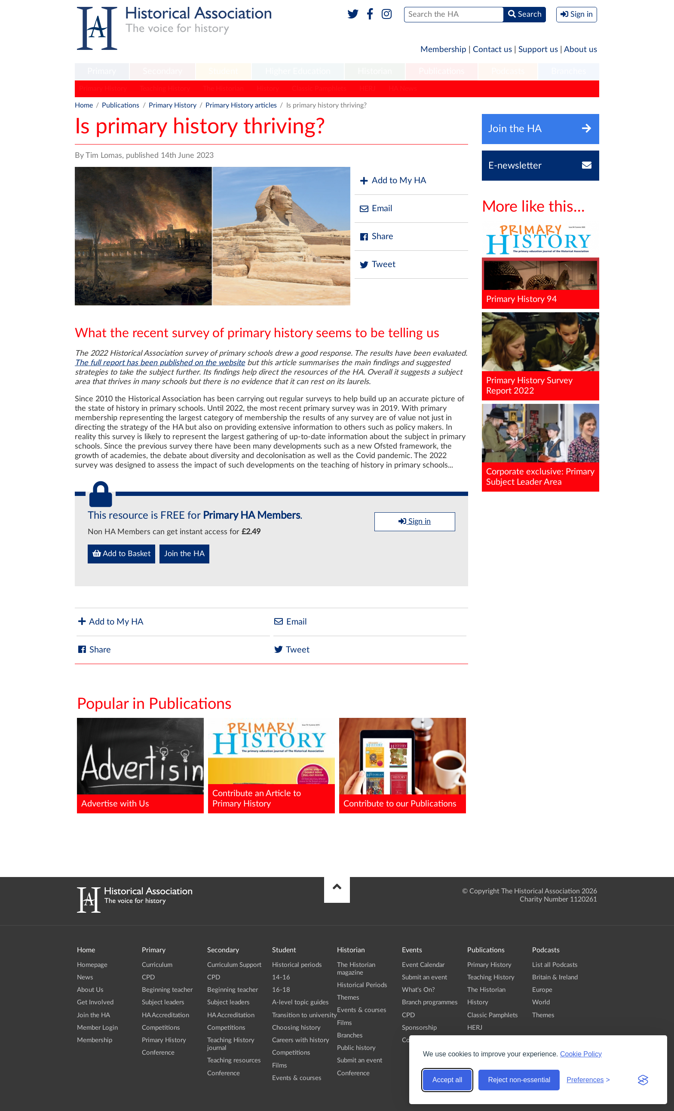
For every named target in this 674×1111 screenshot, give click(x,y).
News (85, 977)
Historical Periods (362, 985)
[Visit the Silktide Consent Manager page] (643, 1080)
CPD (148, 977)
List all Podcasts (555, 965)
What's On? (418, 990)
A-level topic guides (300, 1002)
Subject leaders (163, 1002)
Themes (348, 997)
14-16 (281, 977)
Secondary (162, 71)
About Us (90, 990)
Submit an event (359, 1060)
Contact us (492, 50)
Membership (443, 50)
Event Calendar (423, 965)
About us (580, 50)
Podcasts (508, 71)
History (268, 88)
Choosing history (296, 1028)
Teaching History (165, 88)
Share (376, 236)
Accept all (447, 1079)
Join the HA (184, 554)
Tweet (377, 264)
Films (279, 1065)
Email (375, 208)
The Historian (223, 88)
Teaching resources (234, 1060)
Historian (375, 71)
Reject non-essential (519, 1079)
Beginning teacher (167, 990)
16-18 (281, 990)
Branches (568, 71)
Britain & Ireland (555, 977)
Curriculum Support (234, 965)
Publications (442, 71)
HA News (403, 88)
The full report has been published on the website (160, 363)
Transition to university (304, 1015)
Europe (542, 990)
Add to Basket (121, 553)
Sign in (414, 521)
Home (84, 105)
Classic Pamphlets (319, 88)
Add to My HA (392, 180)
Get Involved (95, 1002)
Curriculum (157, 965)
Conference (158, 1052)
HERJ (367, 88)
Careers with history (300, 1040)
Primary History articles (241, 105)
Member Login (97, 1028)
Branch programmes (430, 1002)
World (541, 1002)
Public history (356, 1048)
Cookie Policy (581, 1054)
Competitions (161, 1028)
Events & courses (297, 1078)
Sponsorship (419, 1028)
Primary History (103, 88)
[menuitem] (101, 71)
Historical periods (297, 965)
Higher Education (298, 71)
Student (223, 71)
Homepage (92, 965)
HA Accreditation (165, 1015)
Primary (101, 71)
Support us (538, 50)
